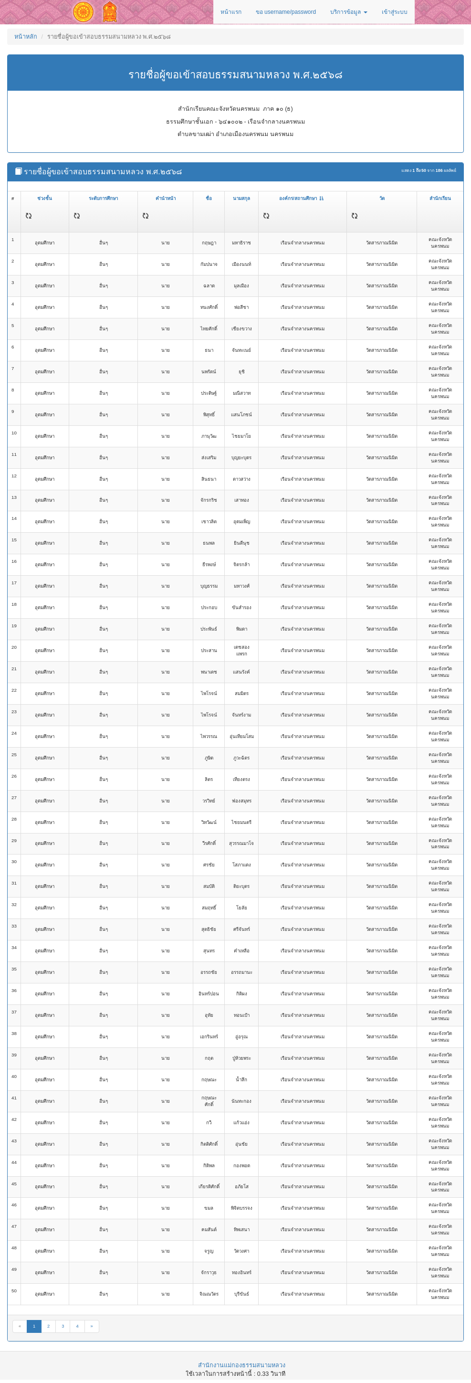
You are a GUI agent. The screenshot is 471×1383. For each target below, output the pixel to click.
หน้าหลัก (25, 36)
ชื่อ (209, 198)
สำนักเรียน (440, 198)
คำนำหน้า (166, 198)
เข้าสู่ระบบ (395, 12)
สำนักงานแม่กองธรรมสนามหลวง (241, 1365)
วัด (382, 198)
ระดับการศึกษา (103, 198)
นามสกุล (241, 198)
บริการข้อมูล (348, 12)
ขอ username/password (286, 12)
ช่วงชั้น (44, 198)
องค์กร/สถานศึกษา (301, 198)
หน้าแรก (230, 12)
